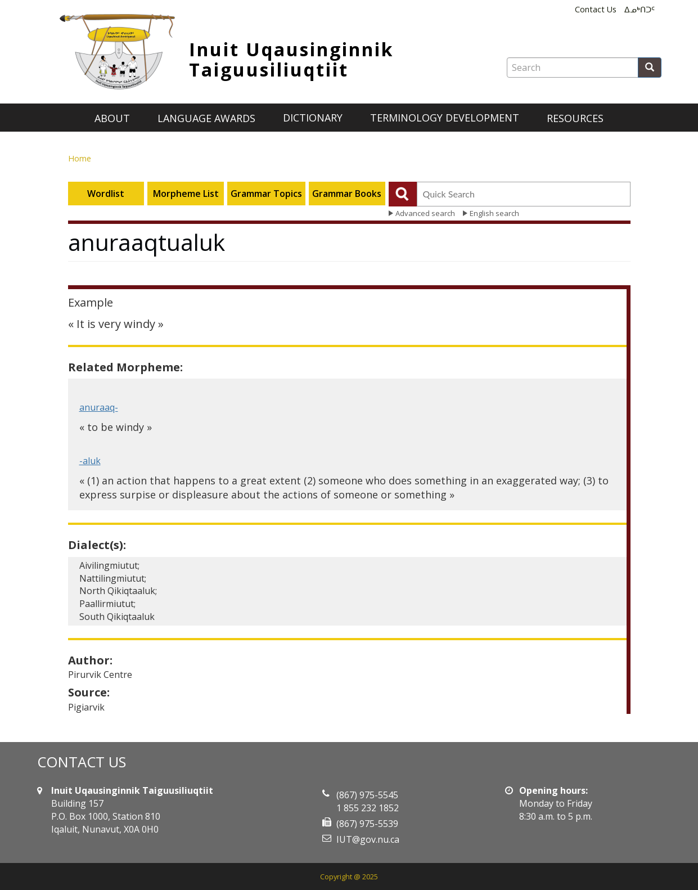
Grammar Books (346, 193)
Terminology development (444, 117)
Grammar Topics (266, 193)
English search (494, 213)
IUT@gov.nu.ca (367, 839)
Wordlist (105, 193)
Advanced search (425, 213)
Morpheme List (186, 193)
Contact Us (595, 9)
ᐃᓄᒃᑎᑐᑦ (639, 9)
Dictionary (313, 117)
